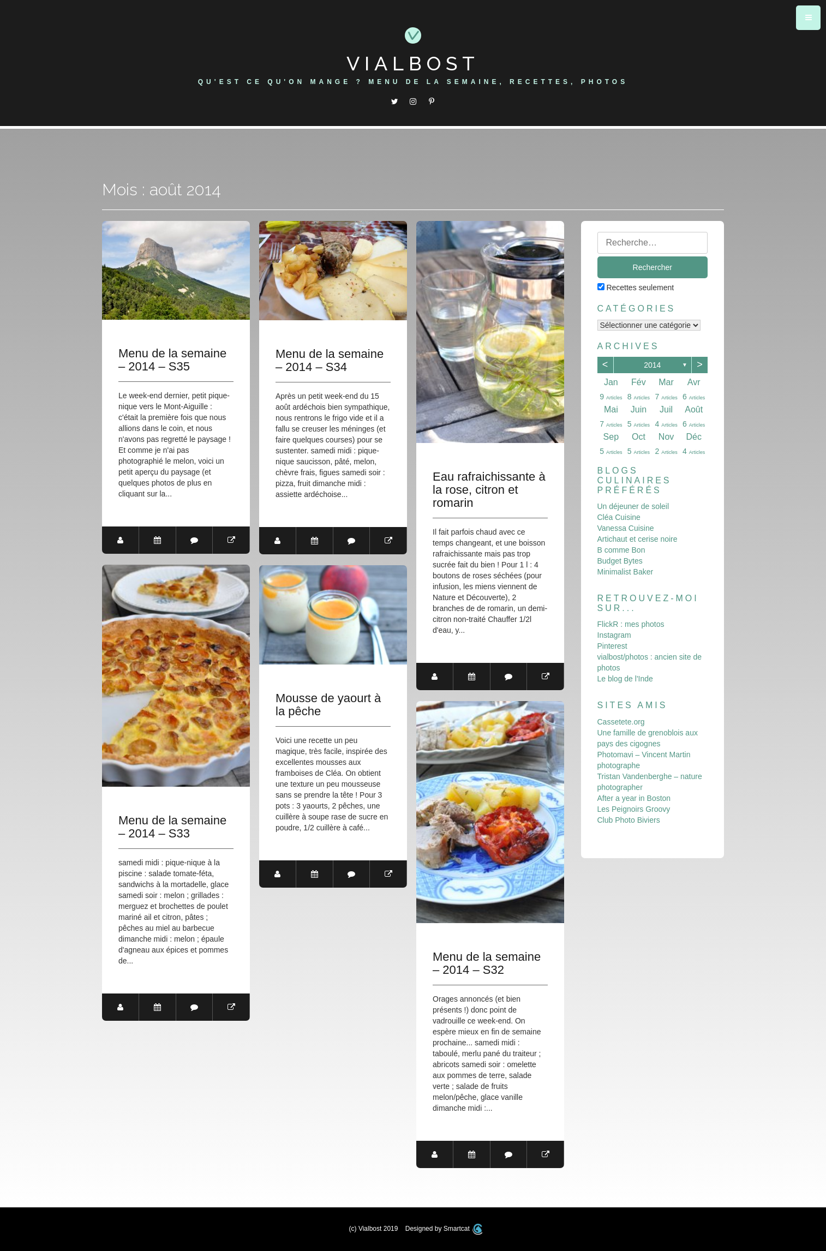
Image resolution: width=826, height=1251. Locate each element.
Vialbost (413, 63)
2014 (652, 365)
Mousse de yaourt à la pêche (328, 705)
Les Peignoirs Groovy (634, 809)
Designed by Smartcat (444, 1228)
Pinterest (612, 646)
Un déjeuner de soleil (633, 506)
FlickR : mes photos (631, 624)
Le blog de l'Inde (625, 678)
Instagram (614, 635)
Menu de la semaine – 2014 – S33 (172, 827)
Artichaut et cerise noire (637, 539)
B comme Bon (621, 550)
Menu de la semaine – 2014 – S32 (487, 963)
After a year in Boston (634, 798)
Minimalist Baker (625, 571)
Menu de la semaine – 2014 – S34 (330, 361)
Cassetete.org (621, 721)
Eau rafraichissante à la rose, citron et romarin (489, 490)
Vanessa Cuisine (625, 528)
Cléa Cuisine (619, 517)
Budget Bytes (620, 560)
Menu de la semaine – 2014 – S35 (172, 360)
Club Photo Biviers (628, 820)
